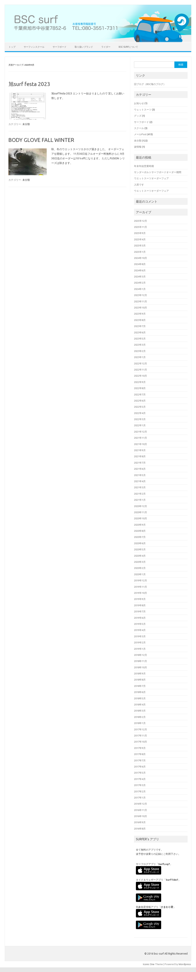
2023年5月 (140, 338)
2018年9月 (140, 673)
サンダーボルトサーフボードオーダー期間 (157, 172)
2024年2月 (140, 282)
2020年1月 (140, 574)
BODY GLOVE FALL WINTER (41, 140)
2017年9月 (140, 748)
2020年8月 (140, 530)
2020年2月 (140, 568)
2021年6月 (140, 468)
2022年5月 (140, 406)
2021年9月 (140, 450)
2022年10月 (140, 375)
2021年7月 (140, 462)
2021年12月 (140, 431)
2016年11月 (140, 810)
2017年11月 (140, 735)
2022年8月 (140, 388)
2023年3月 (140, 344)
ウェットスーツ (142, 109)
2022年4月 (140, 413)
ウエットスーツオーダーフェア (151, 178)
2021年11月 (140, 437)
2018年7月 (140, 686)
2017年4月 (140, 779)
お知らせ (139, 103)
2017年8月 (140, 754)
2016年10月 (140, 816)
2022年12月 (140, 363)
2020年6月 (140, 543)
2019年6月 (140, 617)
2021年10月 (140, 444)
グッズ (137, 115)
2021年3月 (140, 487)
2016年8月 (140, 828)
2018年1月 (140, 723)
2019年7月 (140, 611)
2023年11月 (140, 301)
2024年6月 (140, 270)
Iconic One (148, 964)
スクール (139, 128)
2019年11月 (140, 586)
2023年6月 (140, 332)
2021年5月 (140, 475)
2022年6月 (140, 400)
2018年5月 (140, 698)
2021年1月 (140, 499)
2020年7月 (140, 537)
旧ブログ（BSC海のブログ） (150, 84)
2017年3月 (140, 785)
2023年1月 (140, 357)
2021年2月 (140, 493)
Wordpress (185, 964)
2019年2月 (140, 642)
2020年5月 (140, 549)
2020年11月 (140, 512)
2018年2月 (140, 717)
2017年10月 (140, 741)
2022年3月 (140, 419)
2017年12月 (140, 729)
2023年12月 (140, 295)
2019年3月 (140, 636)
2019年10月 (140, 593)
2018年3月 (140, 710)
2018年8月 (140, 679)
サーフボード (59, 47)
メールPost (140, 134)
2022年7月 (140, 394)
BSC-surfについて (128, 47)
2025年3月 (140, 245)
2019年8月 (140, 605)
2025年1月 (140, 251)
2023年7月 (140, 326)
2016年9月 (140, 822)
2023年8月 (140, 320)
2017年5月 (140, 772)
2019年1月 (140, 648)
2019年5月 (140, 624)
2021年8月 (140, 456)
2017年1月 (140, 797)
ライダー (105, 47)
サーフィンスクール (34, 47)
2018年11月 (140, 661)
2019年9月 (140, 599)
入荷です (139, 184)
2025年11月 (140, 227)
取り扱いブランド (84, 47)
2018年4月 (140, 704)
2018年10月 (140, 667)
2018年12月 (140, 655)
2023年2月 (140, 351)
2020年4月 (140, 555)
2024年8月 (140, 264)
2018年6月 (140, 692)
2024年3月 (140, 276)
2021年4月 (140, 481)
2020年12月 (140, 506)
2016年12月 (140, 803)
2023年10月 (140, 307)
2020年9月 (140, 524)
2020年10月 (140, 518)
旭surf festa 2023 (29, 84)
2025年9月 (140, 233)
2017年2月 (140, 791)
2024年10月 (140, 258)
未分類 (26, 124)
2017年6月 (140, 766)
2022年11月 (140, 369)
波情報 (137, 146)
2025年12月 (140, 220)
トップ (12, 47)
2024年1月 (140, 289)
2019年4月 (140, 630)
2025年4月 (140, 239)
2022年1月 (140, 425)
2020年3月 (140, 561)
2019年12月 (140, 580)
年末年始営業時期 (144, 166)
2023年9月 (140, 313)
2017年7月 (140, 760)
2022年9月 (140, 382)
